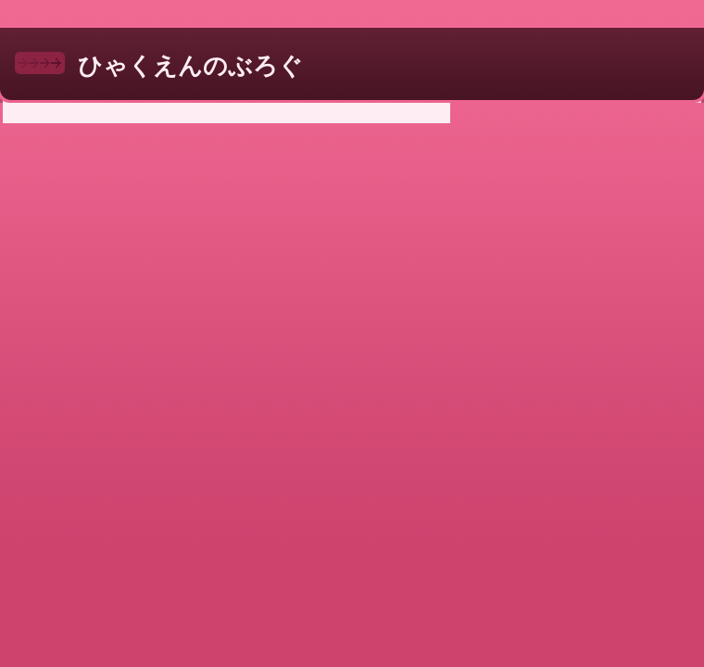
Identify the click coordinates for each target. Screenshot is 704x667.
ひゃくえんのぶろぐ (190, 66)
